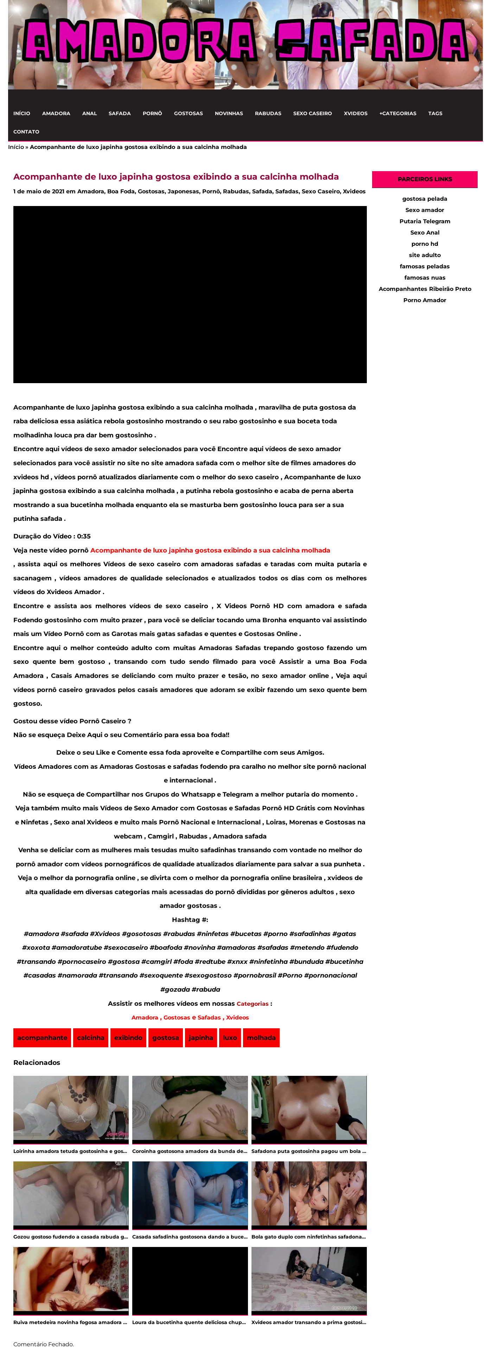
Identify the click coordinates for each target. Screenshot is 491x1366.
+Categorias (398, 113)
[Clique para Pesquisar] (474, 97)
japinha (201, 1038)
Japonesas (183, 191)
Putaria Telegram (425, 221)
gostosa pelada (424, 198)
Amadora (56, 113)
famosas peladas (425, 266)
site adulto (425, 255)
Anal (89, 113)
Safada (120, 113)
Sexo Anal (425, 232)
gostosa (165, 1038)
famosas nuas (425, 277)
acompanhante (42, 1038)
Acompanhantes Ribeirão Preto (425, 289)
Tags (435, 113)
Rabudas (268, 113)
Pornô (152, 113)
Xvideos (356, 113)
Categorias (253, 1003)
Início (21, 113)
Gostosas (188, 113)
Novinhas (229, 113)
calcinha (90, 1038)
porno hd (425, 244)
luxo (230, 1038)
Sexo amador (425, 210)
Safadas (287, 191)
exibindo (128, 1038)
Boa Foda (121, 191)
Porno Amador (424, 300)
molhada (261, 1038)
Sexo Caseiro (312, 113)
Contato (26, 132)
